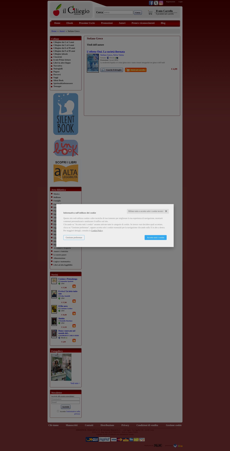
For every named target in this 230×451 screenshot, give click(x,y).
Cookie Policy (97, 231)
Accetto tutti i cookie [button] (155, 237)
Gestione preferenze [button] (74, 237)
